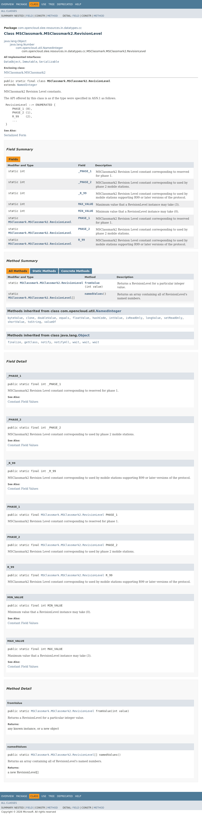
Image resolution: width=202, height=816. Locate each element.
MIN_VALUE (85, 210)
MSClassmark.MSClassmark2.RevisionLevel (39, 222)
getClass (30, 342)
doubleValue (47, 317)
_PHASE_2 (85, 182)
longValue (153, 317)
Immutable (29, 61)
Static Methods (44, 271)
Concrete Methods (75, 271)
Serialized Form (15, 135)
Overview (7, 4)
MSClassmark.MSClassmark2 (25, 72)
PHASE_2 (84, 228)
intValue (115, 317)
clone (30, 317)
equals (64, 317)
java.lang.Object (15, 41)
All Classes (9, 11)
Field (29, 15)
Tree (52, 4)
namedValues (94, 293)
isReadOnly (134, 317)
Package (21, 4)
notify (46, 342)
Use (43, 4)
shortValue (16, 321)
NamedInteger (27, 84)
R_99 (81, 239)
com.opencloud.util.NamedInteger (39, 47)
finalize (14, 342)
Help (78, 4)
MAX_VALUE (85, 204)
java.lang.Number (22, 44)
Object (84, 335)
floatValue (81, 317)
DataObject (12, 61)
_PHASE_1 (85, 171)
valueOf (50, 321)
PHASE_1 (84, 218)
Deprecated (65, 4)
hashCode (99, 317)
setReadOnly (173, 317)
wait (76, 342)
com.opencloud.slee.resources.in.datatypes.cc (50, 27)
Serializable (49, 61)
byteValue (15, 317)
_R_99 (82, 193)
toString (34, 321)
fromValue (92, 282)
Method (52, 15)
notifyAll (61, 342)
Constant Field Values (23, 401)
